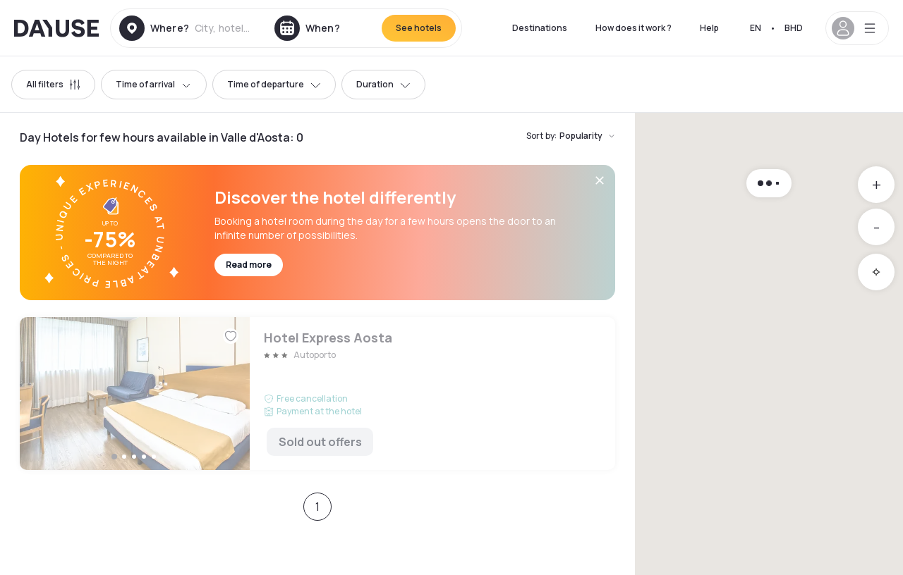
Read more (249, 265)
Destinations (539, 28)
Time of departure (274, 84)
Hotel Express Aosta (317, 393)
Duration (383, 84)
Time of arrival (154, 84)
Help (709, 28)
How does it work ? (633, 28)
